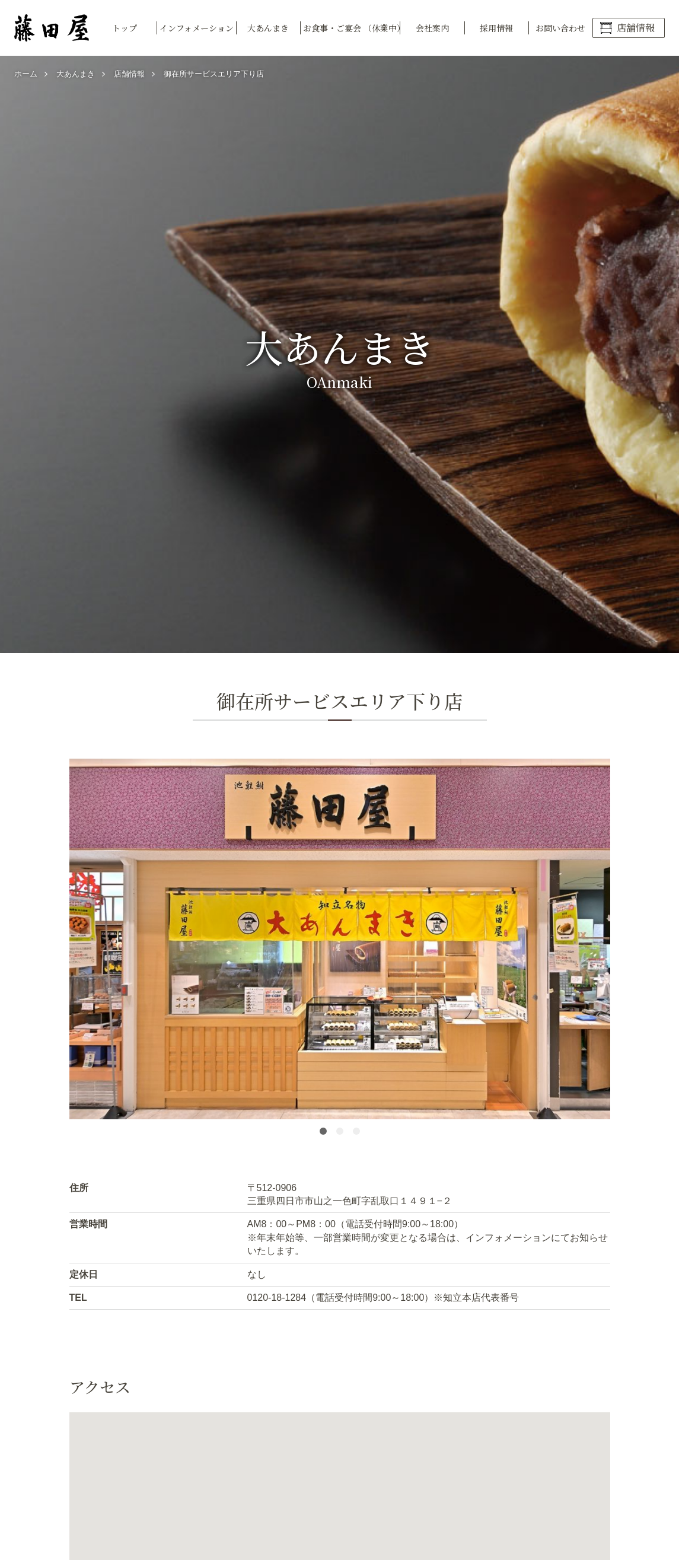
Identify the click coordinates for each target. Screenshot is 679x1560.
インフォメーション (197, 28)
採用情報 (496, 28)
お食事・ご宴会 (351, 28)
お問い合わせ (560, 28)
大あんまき (268, 28)
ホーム (25, 73)
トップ (124, 28)
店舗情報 (636, 27)
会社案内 (432, 28)
